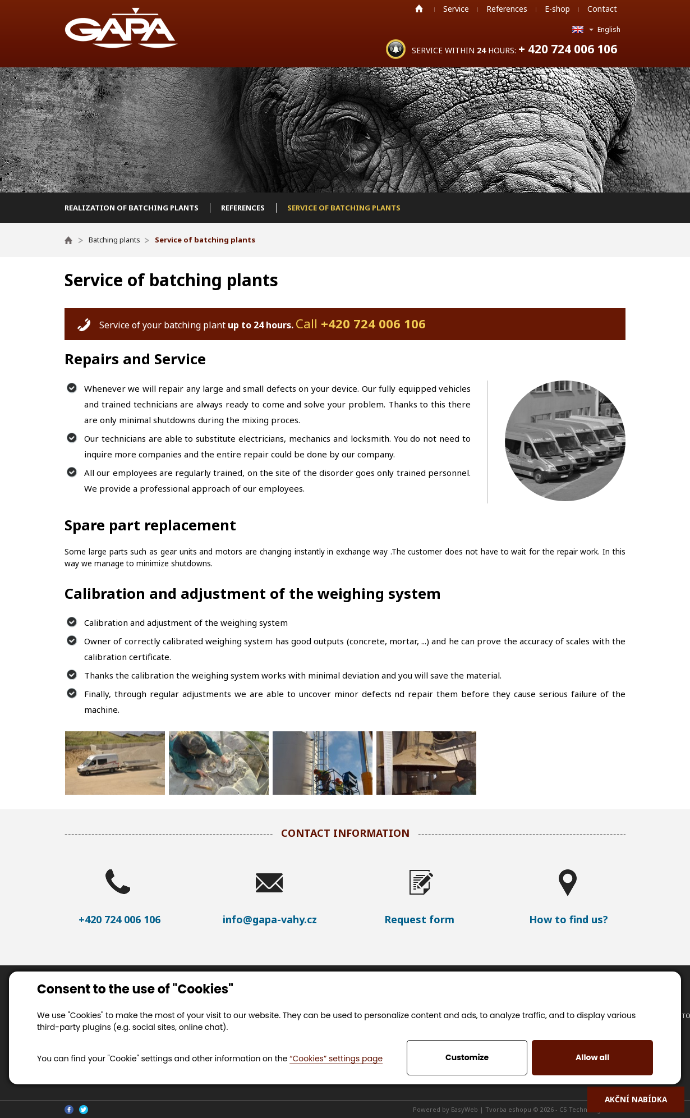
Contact (602, 8)
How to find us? (568, 919)
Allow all (592, 1057)
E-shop (557, 8)
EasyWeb (464, 1109)
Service (456, 8)
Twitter (83, 1109)
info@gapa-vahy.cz (270, 919)
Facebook (69, 1109)
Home (419, 8)
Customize (467, 1057)
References (506, 8)
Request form (419, 919)
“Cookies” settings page (336, 1058)
